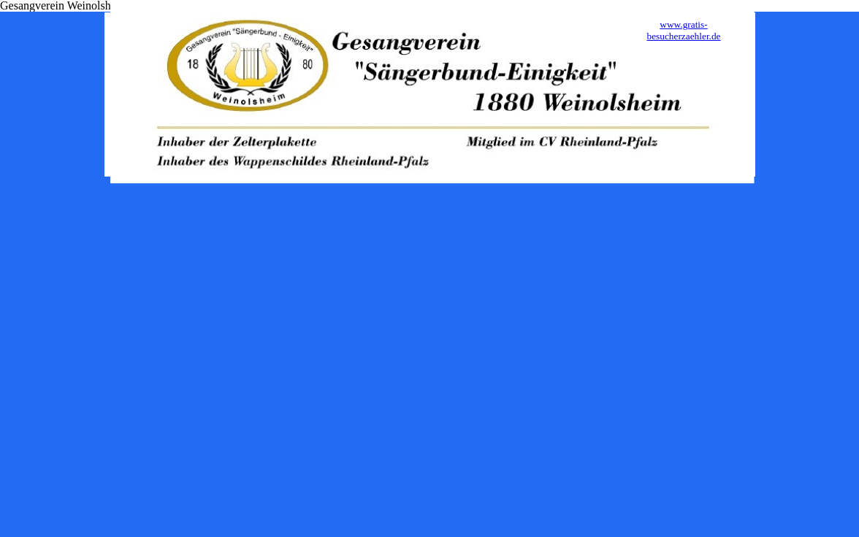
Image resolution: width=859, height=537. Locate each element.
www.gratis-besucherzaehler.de (683, 30)
